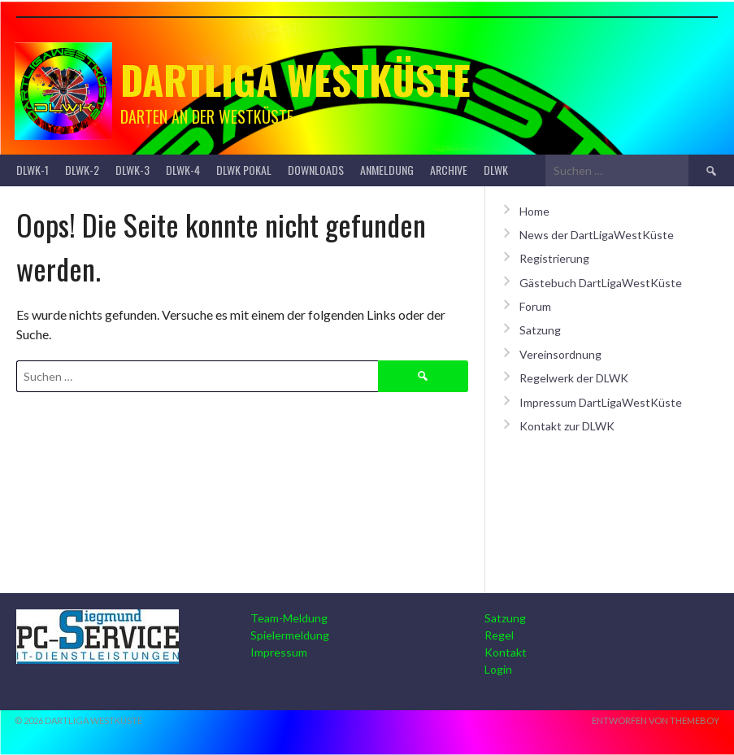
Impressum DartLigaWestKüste (600, 402)
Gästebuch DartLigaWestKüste (600, 283)
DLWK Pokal (243, 169)
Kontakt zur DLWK (567, 426)
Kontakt (505, 652)
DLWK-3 (132, 169)
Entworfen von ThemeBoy (655, 720)
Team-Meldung (289, 618)
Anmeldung (387, 169)
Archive (448, 169)
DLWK (496, 169)
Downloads (316, 169)
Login (498, 669)
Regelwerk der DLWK (573, 378)
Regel (499, 635)
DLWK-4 (183, 169)
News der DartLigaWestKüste (596, 235)
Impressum (278, 652)
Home (534, 211)
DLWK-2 (82, 169)
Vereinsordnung (560, 354)
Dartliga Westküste (295, 79)
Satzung (540, 330)
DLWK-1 (32, 169)
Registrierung (554, 258)
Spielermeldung (289, 635)
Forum (535, 306)
